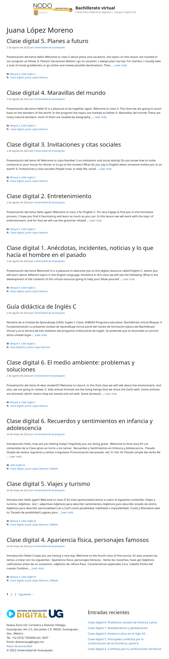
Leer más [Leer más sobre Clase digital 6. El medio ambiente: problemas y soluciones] (111, 394)
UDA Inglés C (28, 74)
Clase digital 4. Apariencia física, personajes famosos (78, 540)
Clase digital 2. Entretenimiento (49, 196)
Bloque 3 (15, 520)
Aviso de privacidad (19, 646)
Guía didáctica (18, 347)
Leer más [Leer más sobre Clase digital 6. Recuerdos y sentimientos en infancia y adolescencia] (16, 456)
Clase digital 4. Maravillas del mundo (56, 92)
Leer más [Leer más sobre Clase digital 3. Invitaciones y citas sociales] (106, 169)
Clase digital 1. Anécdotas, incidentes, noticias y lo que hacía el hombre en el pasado (80, 251)
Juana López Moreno (36, 77)
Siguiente (26, 594)
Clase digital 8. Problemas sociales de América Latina (122, 622)
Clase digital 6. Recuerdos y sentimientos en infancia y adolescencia (80, 424)
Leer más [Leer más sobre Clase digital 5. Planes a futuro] (121, 65)
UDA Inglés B (17, 465)
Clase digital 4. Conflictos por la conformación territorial (124, 649)
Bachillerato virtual (95, 8)
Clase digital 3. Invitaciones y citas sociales (64, 144)
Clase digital (17, 77)
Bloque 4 (15, 74)
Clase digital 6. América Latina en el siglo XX (116, 633)
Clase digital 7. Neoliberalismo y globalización (118, 628)
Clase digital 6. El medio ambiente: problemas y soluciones (71, 365)
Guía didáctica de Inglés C (41, 306)
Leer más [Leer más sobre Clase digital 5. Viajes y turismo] (67, 512)
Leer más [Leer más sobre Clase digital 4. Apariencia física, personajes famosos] (38, 568)
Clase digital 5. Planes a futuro (47, 41)
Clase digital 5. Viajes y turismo (48, 484)
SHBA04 (53, 468)
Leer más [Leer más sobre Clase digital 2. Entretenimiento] (96, 220)
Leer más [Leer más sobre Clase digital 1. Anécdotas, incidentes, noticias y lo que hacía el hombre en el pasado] (129, 279)
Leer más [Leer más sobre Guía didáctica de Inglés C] (41, 335)
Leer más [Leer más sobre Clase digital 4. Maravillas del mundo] (101, 117)
